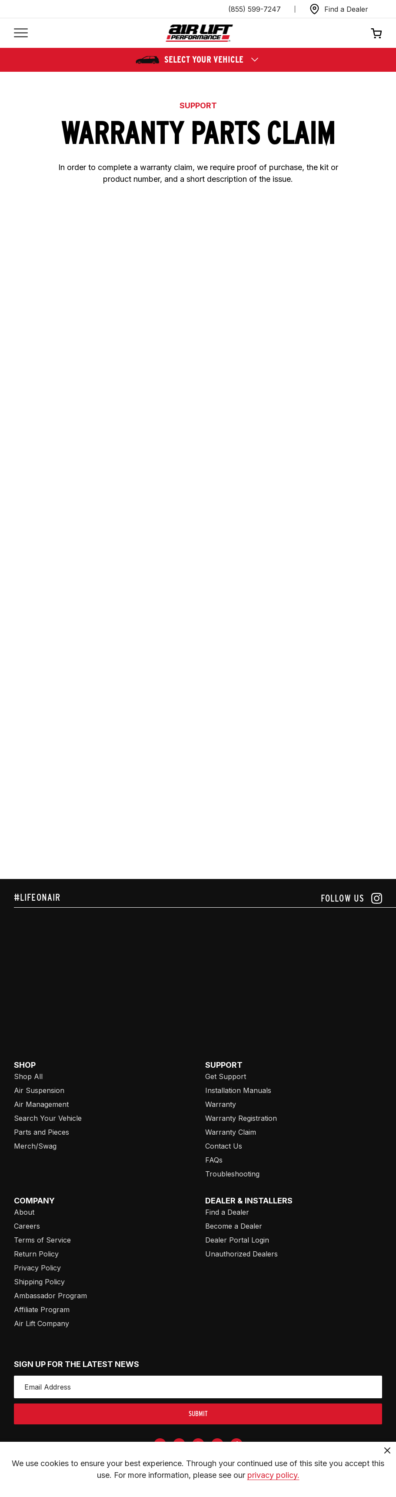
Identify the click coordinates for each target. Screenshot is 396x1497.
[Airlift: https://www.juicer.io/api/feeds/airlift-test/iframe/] (205, 974)
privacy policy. (273, 1475)
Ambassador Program (50, 1295)
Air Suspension (39, 1090)
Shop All (28, 1076)
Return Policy (36, 1254)
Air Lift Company (41, 1323)
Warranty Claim (230, 1132)
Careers (27, 1226)
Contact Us (223, 1146)
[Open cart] (376, 33)
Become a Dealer (233, 1226)
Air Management (41, 1104)
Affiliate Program (42, 1309)
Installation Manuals (238, 1090)
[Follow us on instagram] (351, 898)
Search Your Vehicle (48, 1118)
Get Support (225, 1076)
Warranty (220, 1104)
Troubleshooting (232, 1174)
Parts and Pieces (41, 1132)
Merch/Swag (35, 1146)
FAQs (214, 1160)
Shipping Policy (39, 1281)
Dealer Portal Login (237, 1240)
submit (198, 1414)
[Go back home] (199, 33)
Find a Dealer (227, 1212)
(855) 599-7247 (254, 9)
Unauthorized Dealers (241, 1254)
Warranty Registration (241, 1118)
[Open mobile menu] (21, 33)
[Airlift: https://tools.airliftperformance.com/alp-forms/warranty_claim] (198, 553)
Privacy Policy (37, 1267)
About (24, 1212)
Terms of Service (42, 1240)
